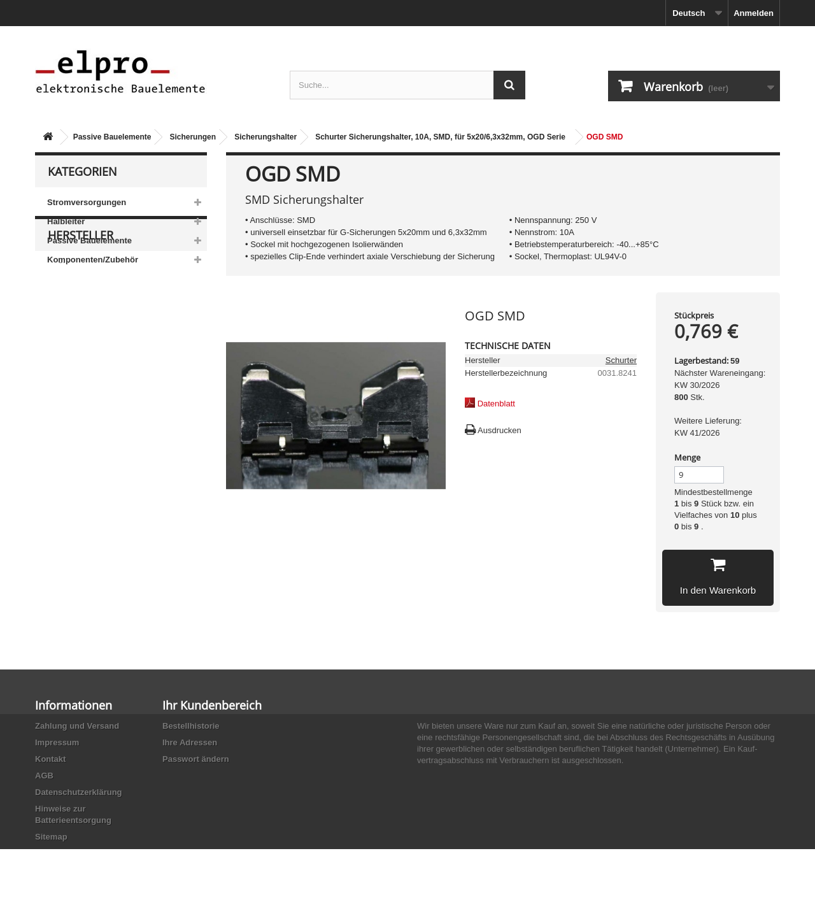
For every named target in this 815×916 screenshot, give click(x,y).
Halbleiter (66, 221)
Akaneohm (77, 447)
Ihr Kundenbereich (212, 705)
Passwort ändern (195, 759)
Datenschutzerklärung (78, 792)
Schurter (621, 360)
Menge (687, 457)
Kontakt (50, 759)
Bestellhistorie (191, 726)
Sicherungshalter (265, 136)
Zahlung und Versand (77, 726)
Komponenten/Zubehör (92, 259)
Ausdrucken (499, 430)
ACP (65, 408)
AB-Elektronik (82, 351)
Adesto (70, 428)
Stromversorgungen (86, 202)
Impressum (57, 742)
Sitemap (51, 836)
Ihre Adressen (189, 742)
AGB (44, 775)
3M (63, 332)
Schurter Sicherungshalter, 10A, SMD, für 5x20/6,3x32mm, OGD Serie (440, 136)
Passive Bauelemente (112, 136)
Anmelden (754, 13)
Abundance (78, 370)
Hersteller (80, 307)
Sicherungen (192, 136)
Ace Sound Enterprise (97, 389)
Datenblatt (496, 403)
